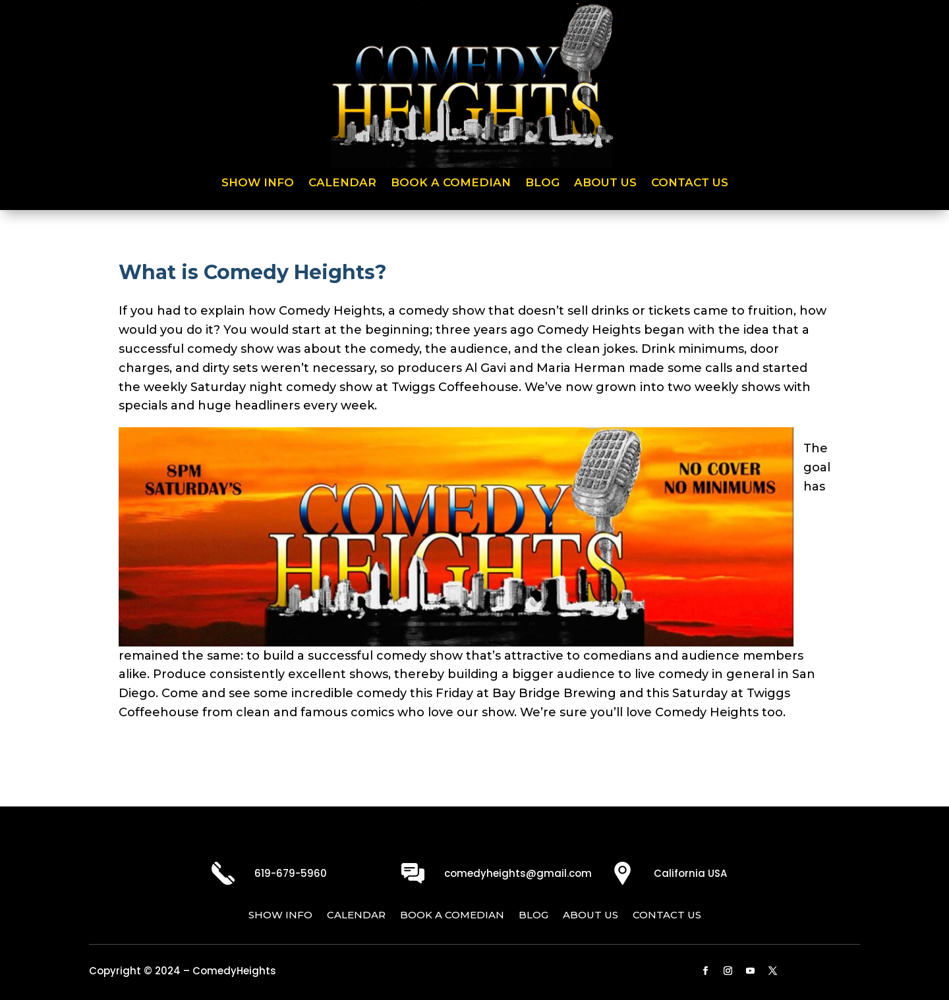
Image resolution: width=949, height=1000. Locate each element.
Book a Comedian (451, 183)
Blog (542, 183)
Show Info (257, 183)
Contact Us (689, 183)
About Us (605, 183)
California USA (690, 873)
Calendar (342, 183)
